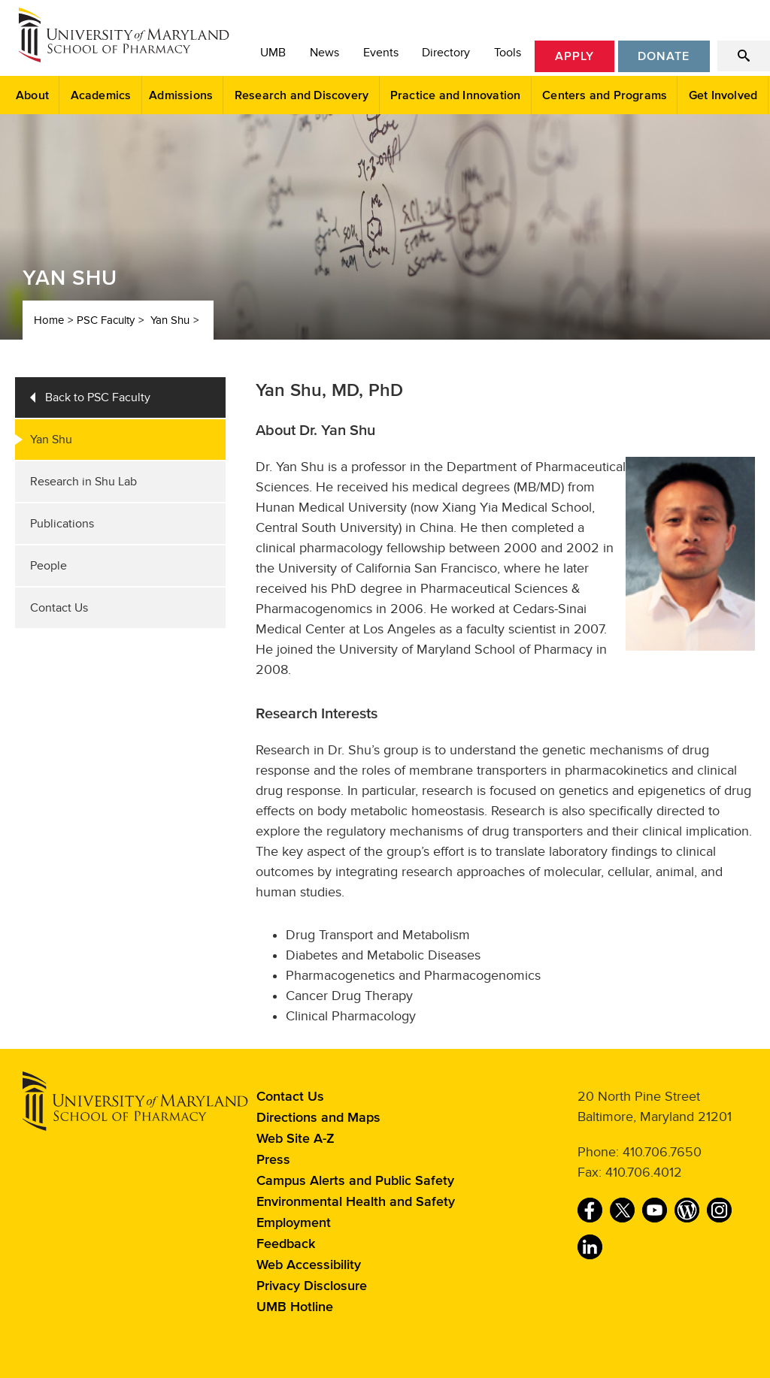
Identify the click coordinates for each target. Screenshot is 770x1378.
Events (381, 52)
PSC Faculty (106, 320)
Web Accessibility (308, 1265)
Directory (446, 52)
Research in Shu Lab (83, 481)
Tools (507, 52)
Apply (574, 56)
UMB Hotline (294, 1307)
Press (273, 1160)
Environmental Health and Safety (355, 1202)
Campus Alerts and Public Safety (355, 1181)
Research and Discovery (301, 95)
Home (49, 320)
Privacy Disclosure (311, 1286)
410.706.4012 (643, 1172)
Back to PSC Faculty (97, 397)
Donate (664, 56)
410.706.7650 (662, 1151)
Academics (101, 95)
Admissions (181, 95)
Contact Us (59, 608)
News (324, 52)
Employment (293, 1223)
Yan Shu (169, 320)
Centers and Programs (604, 95)
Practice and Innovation (455, 95)
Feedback (285, 1244)
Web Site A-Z (295, 1139)
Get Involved (723, 95)
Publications (62, 523)
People (48, 566)
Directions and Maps (318, 1118)
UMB (273, 52)
